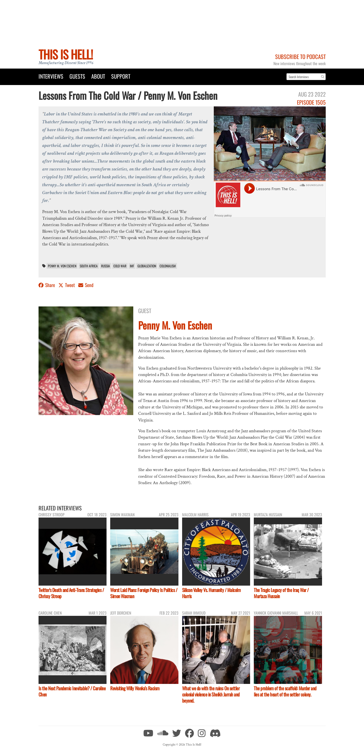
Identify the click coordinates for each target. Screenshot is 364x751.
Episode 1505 (311, 102)
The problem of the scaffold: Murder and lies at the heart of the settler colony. (285, 691)
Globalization (146, 265)
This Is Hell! (66, 54)
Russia (105, 265)
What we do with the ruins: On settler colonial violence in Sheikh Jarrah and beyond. (211, 694)
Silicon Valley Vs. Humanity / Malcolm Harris (211, 593)
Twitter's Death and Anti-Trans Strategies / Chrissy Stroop (71, 593)
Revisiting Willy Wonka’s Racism (135, 688)
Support (120, 76)
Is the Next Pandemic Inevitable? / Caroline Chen (72, 691)
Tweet (67, 285)
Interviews (51, 76)
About (98, 76)
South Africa (89, 265)
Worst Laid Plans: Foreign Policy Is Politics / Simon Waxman (143, 593)
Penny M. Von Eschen (62, 265)
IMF (132, 265)
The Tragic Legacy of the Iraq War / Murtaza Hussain (281, 593)
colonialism (168, 265)
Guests (77, 76)
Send (86, 285)
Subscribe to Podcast (300, 56)
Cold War (119, 265)
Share (47, 285)
